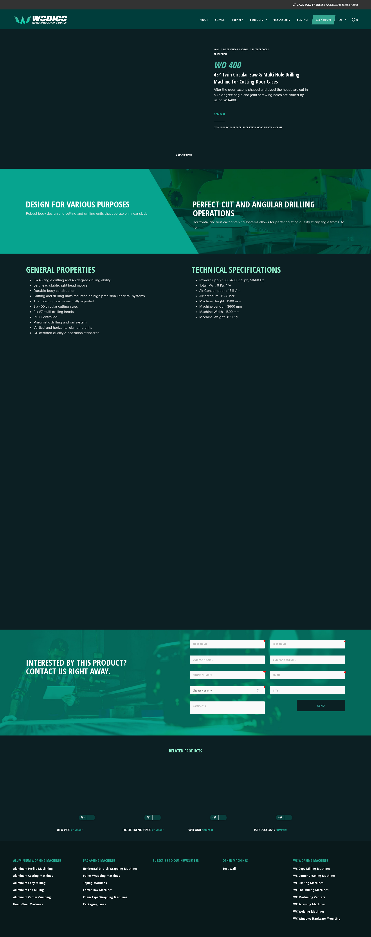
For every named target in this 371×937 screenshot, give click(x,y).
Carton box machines (98, 890)
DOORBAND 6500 (136, 830)
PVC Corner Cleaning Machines (313, 875)
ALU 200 (63, 830)
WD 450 (194, 830)
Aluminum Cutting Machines (33, 875)
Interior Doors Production (241, 127)
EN (340, 20)
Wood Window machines (235, 49)
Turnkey (237, 20)
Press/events (281, 20)
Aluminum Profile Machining (33, 868)
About (204, 20)
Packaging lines (94, 904)
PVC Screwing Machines (309, 904)
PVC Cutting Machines (308, 883)
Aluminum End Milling (28, 890)
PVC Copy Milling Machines (311, 868)
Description (184, 154)
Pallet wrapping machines (101, 875)
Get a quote (323, 20)
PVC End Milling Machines (310, 890)
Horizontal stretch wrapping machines (110, 868)
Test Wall (229, 868)
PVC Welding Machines (308, 911)
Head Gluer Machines (28, 904)
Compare (219, 114)
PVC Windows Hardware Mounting (316, 918)
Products (256, 20)
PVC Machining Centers (308, 897)
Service (220, 20)
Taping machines (95, 883)
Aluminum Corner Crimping (32, 897)
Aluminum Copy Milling (29, 883)
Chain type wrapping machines (105, 897)
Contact (302, 20)
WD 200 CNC (264, 830)
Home (216, 49)
